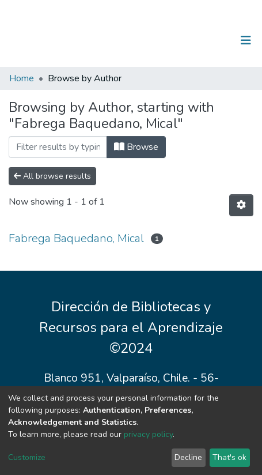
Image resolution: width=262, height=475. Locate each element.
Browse (136, 147)
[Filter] (58, 147)
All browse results (52, 176)
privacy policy (148, 434)
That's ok (229, 457)
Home (21, 78)
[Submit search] (186, 40)
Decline (188, 457)
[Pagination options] (241, 205)
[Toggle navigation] (246, 40)
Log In (210, 40)
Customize (26, 457)
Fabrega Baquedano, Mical (76, 238)
